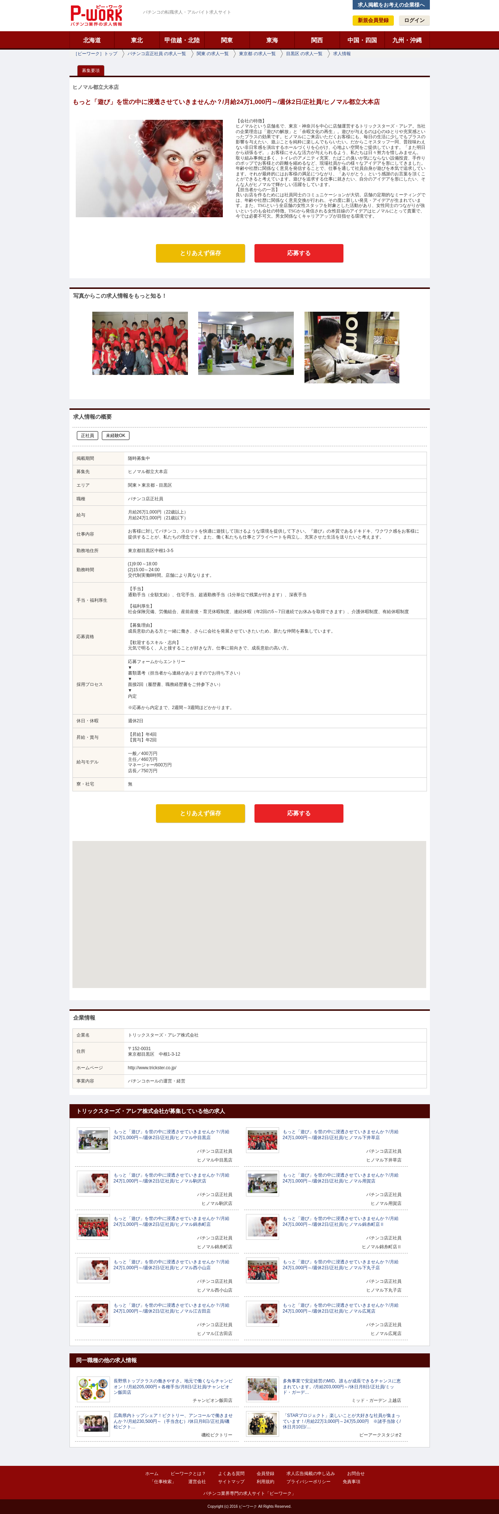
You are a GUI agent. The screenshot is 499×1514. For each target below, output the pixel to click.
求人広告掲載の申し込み (310, 1473)
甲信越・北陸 (182, 40)
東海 (272, 40)
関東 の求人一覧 (213, 53)
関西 (317, 40)
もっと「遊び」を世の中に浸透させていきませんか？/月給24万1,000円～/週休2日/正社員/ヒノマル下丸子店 (341, 1264)
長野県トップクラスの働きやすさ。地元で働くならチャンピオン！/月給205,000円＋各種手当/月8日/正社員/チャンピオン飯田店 (173, 1386)
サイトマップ (231, 1481)
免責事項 (351, 1481)
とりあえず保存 (200, 253)
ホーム (151, 1473)
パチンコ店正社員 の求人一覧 (157, 53)
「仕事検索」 (163, 1481)
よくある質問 (231, 1473)
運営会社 (197, 1481)
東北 (137, 40)
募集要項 (91, 70)
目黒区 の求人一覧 (304, 53)
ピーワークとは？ (188, 1473)
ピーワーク (95, 15)
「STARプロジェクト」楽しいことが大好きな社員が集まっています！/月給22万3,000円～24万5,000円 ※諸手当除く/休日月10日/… (342, 1421)
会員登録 (265, 1473)
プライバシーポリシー (308, 1481)
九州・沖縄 (407, 40)
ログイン (414, 20)
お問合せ (356, 1473)
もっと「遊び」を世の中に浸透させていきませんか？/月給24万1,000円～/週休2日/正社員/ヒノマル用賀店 (341, 1178)
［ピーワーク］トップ (95, 53)
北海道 (92, 40)
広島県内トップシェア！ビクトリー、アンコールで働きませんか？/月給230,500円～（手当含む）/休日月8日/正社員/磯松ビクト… (173, 1421)
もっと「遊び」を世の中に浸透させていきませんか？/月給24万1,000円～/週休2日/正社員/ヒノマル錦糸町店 (171, 1221)
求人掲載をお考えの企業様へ (391, 5)
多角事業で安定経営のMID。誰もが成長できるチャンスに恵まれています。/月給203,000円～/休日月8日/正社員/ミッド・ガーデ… (342, 1386)
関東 (227, 40)
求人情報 (342, 53)
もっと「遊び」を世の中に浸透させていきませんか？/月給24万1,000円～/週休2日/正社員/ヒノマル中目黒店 (171, 1134)
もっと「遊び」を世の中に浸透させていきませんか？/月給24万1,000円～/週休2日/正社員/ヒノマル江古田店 (171, 1308)
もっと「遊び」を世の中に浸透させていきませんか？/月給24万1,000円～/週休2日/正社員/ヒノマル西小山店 (171, 1264)
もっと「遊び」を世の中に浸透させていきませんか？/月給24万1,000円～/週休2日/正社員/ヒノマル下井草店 (341, 1134)
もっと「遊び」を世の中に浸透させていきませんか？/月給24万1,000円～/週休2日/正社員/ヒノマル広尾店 (341, 1308)
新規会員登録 (373, 20)
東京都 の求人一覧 (257, 53)
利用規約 (265, 1481)
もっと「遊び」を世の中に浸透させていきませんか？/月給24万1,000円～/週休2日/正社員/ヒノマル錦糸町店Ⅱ (341, 1221)
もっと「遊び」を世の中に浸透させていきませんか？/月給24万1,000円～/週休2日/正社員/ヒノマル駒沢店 (171, 1178)
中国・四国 (362, 40)
